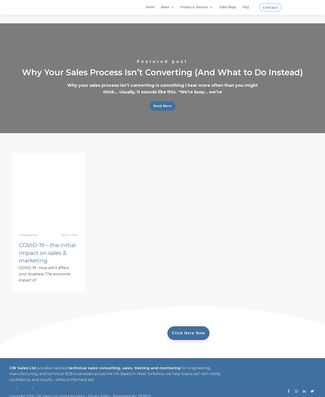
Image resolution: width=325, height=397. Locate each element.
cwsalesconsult (28, 226)
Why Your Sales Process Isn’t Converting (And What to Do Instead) (162, 69)
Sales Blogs (24, 378)
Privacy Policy (99, 387)
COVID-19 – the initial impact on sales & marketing (47, 244)
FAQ (36, 378)
